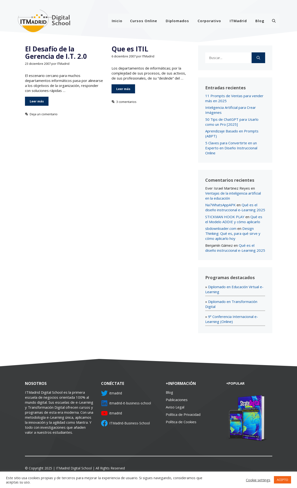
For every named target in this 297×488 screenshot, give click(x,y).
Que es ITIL (130, 48)
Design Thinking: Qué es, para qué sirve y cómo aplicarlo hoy (232, 233)
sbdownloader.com (220, 228)
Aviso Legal (175, 407)
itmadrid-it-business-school (130, 403)
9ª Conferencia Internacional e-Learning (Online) (231, 319)
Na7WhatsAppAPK (220, 204)
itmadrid (115, 393)
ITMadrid (238, 20)
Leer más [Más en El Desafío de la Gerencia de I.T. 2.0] (37, 101)
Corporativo (209, 20)
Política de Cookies (181, 421)
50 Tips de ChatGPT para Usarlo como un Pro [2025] (231, 122)
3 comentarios (126, 102)
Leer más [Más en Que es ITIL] (123, 89)
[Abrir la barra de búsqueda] (273, 21)
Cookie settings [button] (258, 480)
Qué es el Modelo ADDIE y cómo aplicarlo (233, 219)
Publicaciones (177, 399)
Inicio (117, 20)
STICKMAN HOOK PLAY (224, 216)
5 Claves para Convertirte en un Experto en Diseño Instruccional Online (231, 148)
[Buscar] (258, 57)
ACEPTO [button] (282, 480)
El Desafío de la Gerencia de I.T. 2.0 (56, 52)
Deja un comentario (44, 114)
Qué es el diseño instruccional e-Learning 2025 (235, 207)
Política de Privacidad (183, 414)
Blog (259, 20)
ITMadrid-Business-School (129, 423)
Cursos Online (143, 20)
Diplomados (177, 20)
